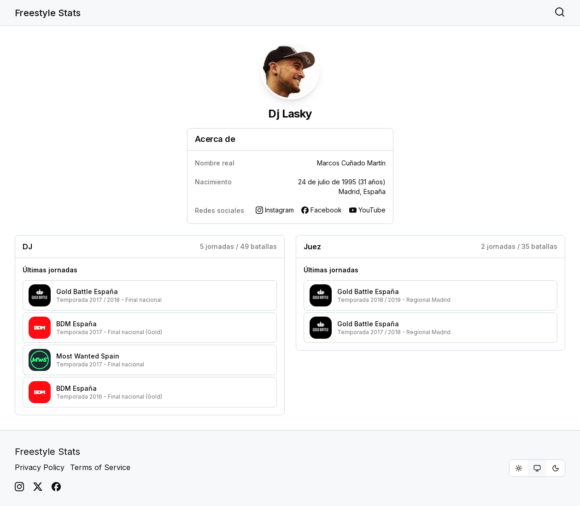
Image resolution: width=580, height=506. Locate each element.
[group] (537, 468)
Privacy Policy (39, 467)
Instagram (275, 210)
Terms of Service (100, 467)
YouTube (367, 210)
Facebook (321, 210)
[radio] (519, 468)
